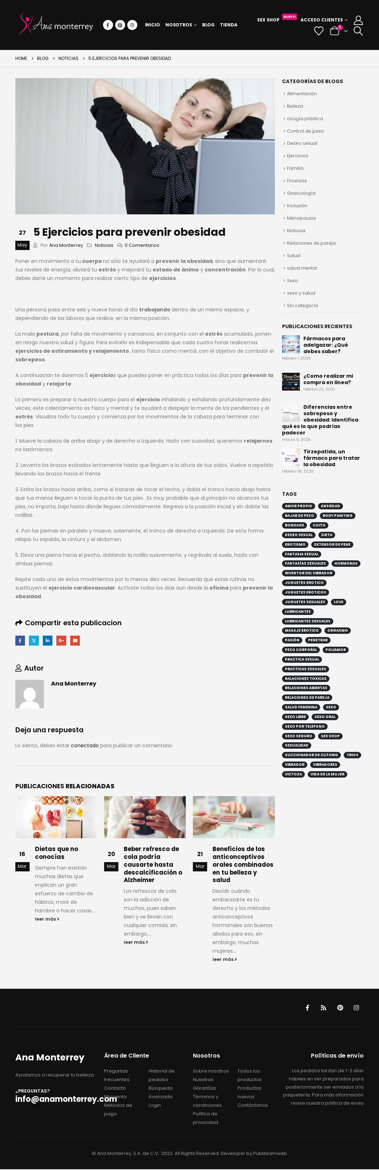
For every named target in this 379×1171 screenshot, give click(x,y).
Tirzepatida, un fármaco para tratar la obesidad (331, 468)
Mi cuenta (115, 1098)
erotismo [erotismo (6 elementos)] (295, 554)
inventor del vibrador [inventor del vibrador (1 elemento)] (308, 582)
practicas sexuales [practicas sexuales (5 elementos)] (305, 678)
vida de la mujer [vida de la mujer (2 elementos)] (327, 783)
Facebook (20, 641)
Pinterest (339, 1009)
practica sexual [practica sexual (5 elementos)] (302, 669)
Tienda (228, 25)
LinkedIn (49, 641)
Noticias (104, 245)
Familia (295, 171)
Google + (63, 641)
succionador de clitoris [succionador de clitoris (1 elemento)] (311, 764)
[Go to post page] (56, 818)
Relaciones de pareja (312, 249)
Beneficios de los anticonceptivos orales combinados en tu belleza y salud (242, 865)
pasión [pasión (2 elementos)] (292, 649)
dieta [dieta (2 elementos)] (326, 544)
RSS (321, 1009)
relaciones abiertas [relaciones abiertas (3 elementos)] (306, 697)
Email (78, 641)
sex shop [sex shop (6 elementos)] (330, 745)
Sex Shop (277, 19)
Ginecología (301, 197)
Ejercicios (298, 159)
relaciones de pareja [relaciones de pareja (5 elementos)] (307, 707)
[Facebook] (108, 25)
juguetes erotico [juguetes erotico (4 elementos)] (304, 592)
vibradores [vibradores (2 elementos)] (325, 774)
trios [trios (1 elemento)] (352, 764)
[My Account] (358, 20)
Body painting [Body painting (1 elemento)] (338, 525)
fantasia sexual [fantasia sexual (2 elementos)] (301, 563)
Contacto (115, 1089)
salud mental (302, 276)
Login (155, 1107)
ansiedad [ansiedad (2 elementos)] (330, 515)
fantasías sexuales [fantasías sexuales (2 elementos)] (305, 573)
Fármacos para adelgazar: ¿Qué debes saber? (325, 355)
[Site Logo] (56, 25)
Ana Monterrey (66, 245)
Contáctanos (252, 1107)
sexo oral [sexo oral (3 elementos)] (325, 726)
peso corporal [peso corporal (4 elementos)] (301, 659)
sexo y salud (301, 302)
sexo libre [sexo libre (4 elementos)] (295, 726)
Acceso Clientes (322, 20)
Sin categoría (302, 314)
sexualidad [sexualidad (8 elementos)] (296, 755)
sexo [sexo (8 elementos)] (331, 716)
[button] (358, 31)
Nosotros (178, 25)
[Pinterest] (120, 25)
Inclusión (297, 211)
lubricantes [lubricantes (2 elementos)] (298, 621)
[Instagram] (132, 25)
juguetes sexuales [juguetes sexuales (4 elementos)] (305, 611)
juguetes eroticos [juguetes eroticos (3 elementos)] (305, 602)
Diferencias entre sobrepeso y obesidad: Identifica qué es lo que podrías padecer (320, 429)
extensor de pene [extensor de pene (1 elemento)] (332, 554)
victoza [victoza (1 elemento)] (293, 783)
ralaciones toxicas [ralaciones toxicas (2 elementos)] (306, 688)
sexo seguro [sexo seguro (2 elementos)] (298, 745)
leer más (47, 920)
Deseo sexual (302, 145)
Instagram (356, 1009)
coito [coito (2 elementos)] (319, 535)
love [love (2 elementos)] (338, 611)
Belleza (295, 106)
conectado (85, 746)
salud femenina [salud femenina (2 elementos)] (301, 716)
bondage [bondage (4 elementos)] (294, 535)
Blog (208, 25)
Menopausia (301, 223)
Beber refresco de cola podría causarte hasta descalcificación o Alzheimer (153, 865)
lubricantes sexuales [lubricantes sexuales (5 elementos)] (308, 630)
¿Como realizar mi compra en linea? (328, 389)
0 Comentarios (142, 245)
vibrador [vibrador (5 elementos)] (294, 774)
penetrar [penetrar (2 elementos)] (318, 649)
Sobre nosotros (211, 1072)
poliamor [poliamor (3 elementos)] (336, 659)
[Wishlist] (318, 31)
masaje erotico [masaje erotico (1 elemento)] (302, 640)
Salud (293, 262)
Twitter (35, 641)
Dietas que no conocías (56, 853)
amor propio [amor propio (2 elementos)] (298, 515)
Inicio (152, 25)
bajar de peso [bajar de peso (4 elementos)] (299, 525)
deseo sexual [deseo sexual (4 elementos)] (299, 544)
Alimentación (302, 94)
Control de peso (306, 132)
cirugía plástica (305, 120)
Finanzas (297, 185)
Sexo (292, 288)
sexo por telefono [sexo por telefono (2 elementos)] (305, 736)
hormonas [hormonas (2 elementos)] (346, 573)
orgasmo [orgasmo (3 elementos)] (337, 640)
